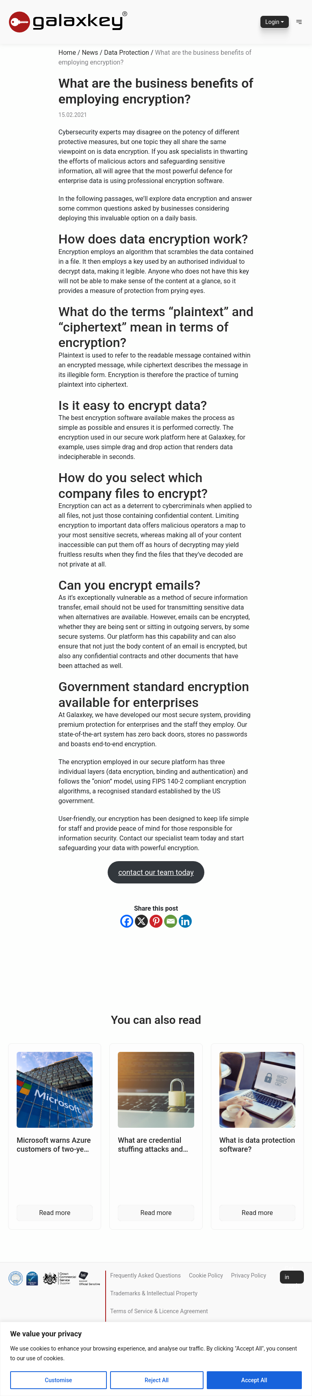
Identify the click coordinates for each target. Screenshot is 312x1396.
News (90, 52)
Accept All (254, 1380)
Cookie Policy (206, 1275)
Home (67, 52)
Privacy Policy (248, 1275)
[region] (156, 1359)
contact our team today (156, 872)
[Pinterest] (156, 921)
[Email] (170, 921)
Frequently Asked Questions (145, 1275)
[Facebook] (126, 921)
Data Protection (126, 52)
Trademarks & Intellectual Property (153, 1293)
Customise (58, 1380)
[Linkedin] (185, 921)
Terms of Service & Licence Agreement (159, 1311)
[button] (299, 22)
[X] (141, 921)
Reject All (157, 1380)
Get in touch (292, 1277)
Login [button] (272, 22)
